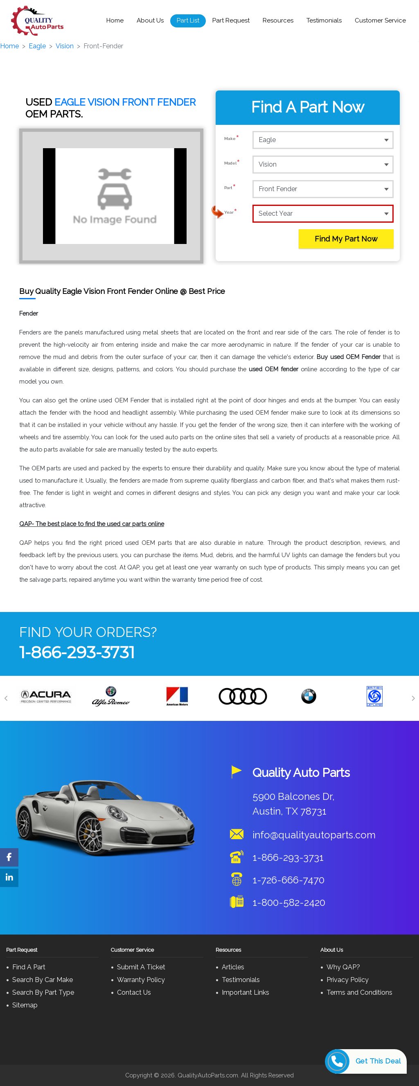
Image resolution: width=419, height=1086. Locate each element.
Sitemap (25, 1005)
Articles (233, 967)
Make (231, 139)
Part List (188, 20)
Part (230, 188)
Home (115, 20)
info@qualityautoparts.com (314, 835)
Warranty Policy (141, 980)
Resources (278, 20)
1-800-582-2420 (288, 902)
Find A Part (28, 967)
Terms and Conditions (359, 992)
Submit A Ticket (141, 967)
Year (230, 213)
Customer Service (380, 20)
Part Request (231, 20)
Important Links (245, 992)
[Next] (413, 698)
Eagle (37, 46)
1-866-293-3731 (77, 652)
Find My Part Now (346, 239)
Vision (65, 46)
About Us (150, 20)
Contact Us (134, 992)
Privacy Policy (348, 980)
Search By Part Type (43, 992)
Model (232, 164)
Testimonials (324, 20)
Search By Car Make (42, 980)
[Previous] (6, 698)
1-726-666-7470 (288, 880)
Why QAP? (343, 967)
